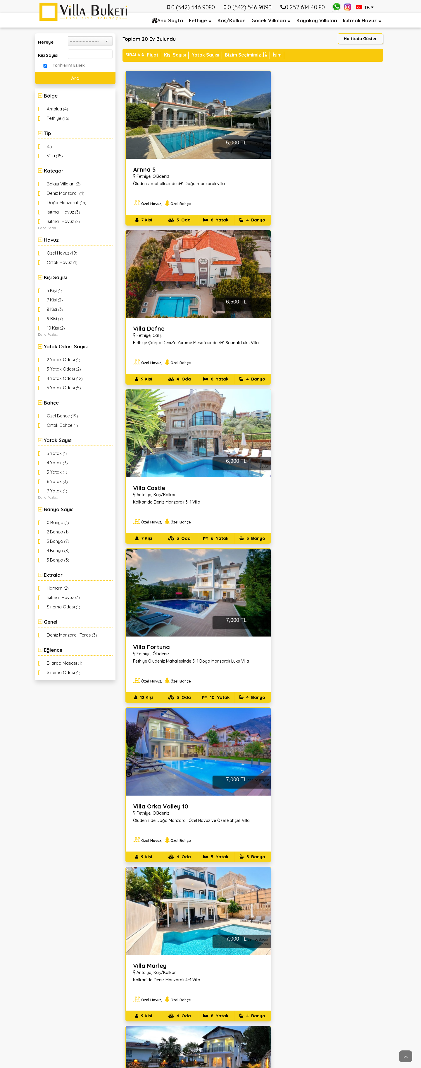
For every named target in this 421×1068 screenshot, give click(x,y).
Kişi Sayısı (48, 55)
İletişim (140, 964)
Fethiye (198, 20)
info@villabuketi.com (93, 995)
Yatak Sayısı (205, 55)
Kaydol (342, 991)
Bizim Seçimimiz (246, 55)
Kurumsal (149, 933)
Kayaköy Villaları (316, 20)
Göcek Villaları (268, 20)
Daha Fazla (47, 228)
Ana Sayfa (167, 20)
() (57, 109)
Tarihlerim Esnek (69, 65)
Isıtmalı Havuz (360, 20)
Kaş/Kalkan (232, 20)
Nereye (46, 42)
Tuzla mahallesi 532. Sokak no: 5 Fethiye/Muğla (81, 957)
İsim (277, 55)
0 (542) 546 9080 (90, 984)
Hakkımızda (145, 950)
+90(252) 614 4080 (91, 974)
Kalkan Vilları (234, 950)
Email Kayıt (327, 933)
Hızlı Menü (238, 933)
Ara (75, 78)
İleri (380, 875)
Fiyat (152, 55)
